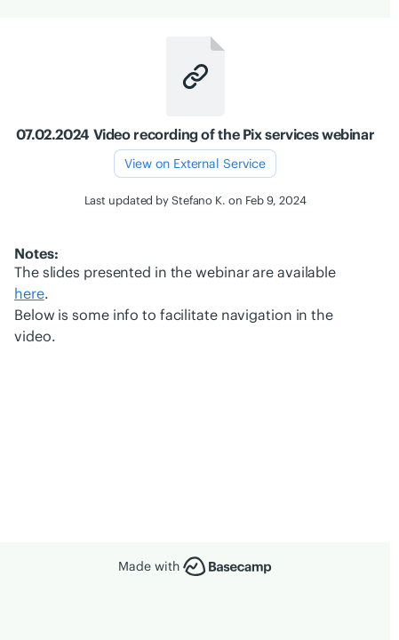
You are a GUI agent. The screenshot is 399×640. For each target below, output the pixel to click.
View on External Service (195, 164)
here (29, 293)
